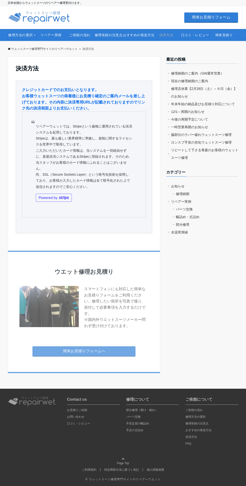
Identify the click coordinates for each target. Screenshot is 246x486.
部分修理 (182, 224)
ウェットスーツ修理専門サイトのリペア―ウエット (43, 49)
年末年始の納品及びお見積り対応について (203, 104)
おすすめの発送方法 (137, 35)
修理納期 (182, 194)
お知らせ (177, 186)
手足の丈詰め (134, 430)
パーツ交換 (184, 209)
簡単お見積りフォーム (211, 17)
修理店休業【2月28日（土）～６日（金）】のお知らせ (204, 92)
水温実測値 (179, 232)
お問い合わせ (75, 416)
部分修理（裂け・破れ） (142, 410)
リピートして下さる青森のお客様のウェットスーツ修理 (204, 154)
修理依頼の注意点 (109, 35)
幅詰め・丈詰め (187, 217)
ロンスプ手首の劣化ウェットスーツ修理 (201, 142)
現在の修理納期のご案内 (189, 81)
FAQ (188, 443)
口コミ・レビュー (195, 35)
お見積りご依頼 (77, 410)
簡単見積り (224, 35)
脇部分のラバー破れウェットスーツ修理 (201, 135)
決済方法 (166, 35)
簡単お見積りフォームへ (84, 351)
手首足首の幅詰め (137, 423)
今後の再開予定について (189, 119)
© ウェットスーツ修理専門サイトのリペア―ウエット (122, 479)
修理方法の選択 (20, 35)
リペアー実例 (50, 35)
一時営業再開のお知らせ (189, 127)
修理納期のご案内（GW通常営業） (197, 73)
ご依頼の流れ (79, 35)
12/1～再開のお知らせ (187, 112)
